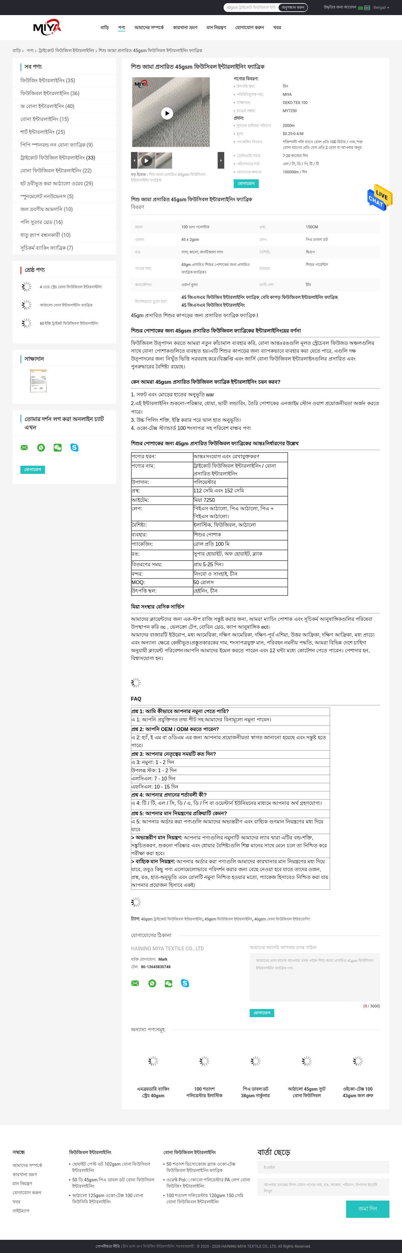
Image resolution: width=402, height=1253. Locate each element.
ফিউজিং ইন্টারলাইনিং (42, 81)
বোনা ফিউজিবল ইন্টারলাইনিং (50, 171)
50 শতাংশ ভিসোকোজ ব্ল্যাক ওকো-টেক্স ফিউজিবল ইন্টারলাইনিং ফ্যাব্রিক (201, 1167)
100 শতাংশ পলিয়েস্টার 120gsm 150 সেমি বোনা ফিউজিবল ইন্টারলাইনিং (204, 1198)
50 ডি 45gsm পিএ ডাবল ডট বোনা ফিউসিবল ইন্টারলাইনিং (113, 1183)
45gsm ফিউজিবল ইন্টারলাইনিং (228, 919)
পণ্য (121, 27)
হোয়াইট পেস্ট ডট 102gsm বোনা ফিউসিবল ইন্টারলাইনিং (111, 1167)
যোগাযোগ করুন (249, 27)
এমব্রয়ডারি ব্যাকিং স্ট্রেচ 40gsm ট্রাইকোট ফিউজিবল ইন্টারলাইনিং (153, 1092)
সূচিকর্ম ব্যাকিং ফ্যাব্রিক (43, 248)
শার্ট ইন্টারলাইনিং (37, 132)
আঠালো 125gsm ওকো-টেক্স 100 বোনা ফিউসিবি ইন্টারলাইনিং (107, 1198)
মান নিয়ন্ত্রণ (216, 27)
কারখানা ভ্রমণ (185, 27)
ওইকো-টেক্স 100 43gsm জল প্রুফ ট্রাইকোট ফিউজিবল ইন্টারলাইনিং (357, 1092)
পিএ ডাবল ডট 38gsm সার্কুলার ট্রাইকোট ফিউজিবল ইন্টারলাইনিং (255, 1092)
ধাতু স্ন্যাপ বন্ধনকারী (40, 235)
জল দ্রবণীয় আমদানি (41, 209)
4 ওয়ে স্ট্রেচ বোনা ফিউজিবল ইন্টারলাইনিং (71, 287)
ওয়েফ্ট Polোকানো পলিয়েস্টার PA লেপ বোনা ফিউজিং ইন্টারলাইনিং (208, 1183)
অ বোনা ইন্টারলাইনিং (42, 106)
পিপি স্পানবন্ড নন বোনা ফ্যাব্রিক (52, 145)
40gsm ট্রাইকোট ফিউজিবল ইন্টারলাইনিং (172, 919)
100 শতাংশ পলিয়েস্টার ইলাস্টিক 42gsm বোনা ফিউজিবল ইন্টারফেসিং (204, 1092)
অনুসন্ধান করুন (293, 7)
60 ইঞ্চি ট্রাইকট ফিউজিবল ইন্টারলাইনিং (69, 323)
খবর (277, 27)
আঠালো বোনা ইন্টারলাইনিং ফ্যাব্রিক (66, 305)
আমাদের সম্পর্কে (149, 27)
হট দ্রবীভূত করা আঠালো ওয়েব (51, 184)
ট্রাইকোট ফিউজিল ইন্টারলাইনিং (66, 50)
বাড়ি (104, 27)
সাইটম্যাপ (21, 1210)
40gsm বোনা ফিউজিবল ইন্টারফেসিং (282, 919)
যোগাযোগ (246, 183)
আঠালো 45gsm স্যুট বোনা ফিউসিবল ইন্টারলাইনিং (306, 1092)
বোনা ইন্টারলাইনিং (39, 119)
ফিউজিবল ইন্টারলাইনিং (44, 93)
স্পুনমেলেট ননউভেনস (43, 196)
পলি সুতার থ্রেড (36, 222)
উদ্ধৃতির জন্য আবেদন (340, 7)
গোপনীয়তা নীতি (107, 1246)
